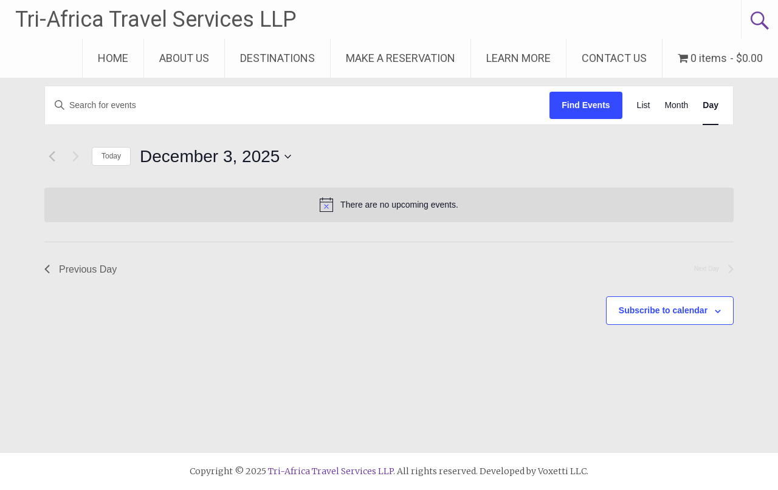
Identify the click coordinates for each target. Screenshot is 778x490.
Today (111, 156)
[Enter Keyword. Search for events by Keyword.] (297, 105)
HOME (113, 58)
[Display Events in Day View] (710, 105)
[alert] (389, 205)
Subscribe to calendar (663, 310)
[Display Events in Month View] (676, 105)
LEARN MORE (518, 58)
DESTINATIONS (277, 58)
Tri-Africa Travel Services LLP (156, 19)
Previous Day (80, 269)
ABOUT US (184, 58)
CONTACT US (614, 58)
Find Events (586, 105)
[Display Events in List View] (643, 105)
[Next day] (75, 156)
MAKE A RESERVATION (400, 58)
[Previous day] (51, 156)
